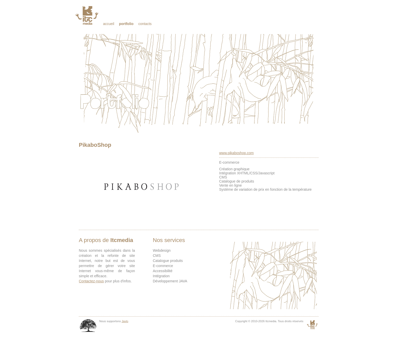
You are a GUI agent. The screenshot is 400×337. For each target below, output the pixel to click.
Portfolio (126, 24)
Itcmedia (87, 15)
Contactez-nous (91, 281)
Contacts (145, 24)
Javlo (125, 321)
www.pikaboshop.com (236, 153)
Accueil (108, 24)
